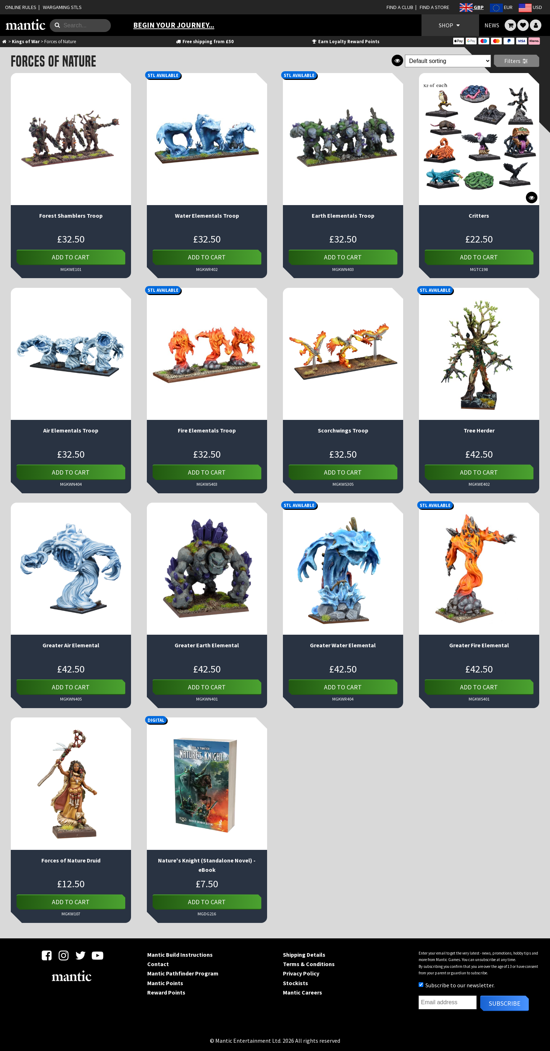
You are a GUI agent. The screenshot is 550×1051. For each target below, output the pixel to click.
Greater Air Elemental (70, 645)
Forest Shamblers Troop (71, 215)
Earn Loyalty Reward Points (345, 41)
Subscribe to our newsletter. (457, 985)
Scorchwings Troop (343, 430)
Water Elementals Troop (207, 215)
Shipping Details (304, 954)
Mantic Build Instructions (180, 954)
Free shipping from (205, 41)
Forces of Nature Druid (70, 860)
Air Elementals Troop (70, 430)
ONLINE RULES (20, 7)
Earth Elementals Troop (343, 215)
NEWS (491, 25)
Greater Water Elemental (343, 645)
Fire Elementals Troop (207, 430)
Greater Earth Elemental (207, 645)
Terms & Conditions (309, 964)
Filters (516, 60)
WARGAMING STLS (62, 7)
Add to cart (71, 257)
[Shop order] (448, 61)
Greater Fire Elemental (479, 645)
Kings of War (26, 41)
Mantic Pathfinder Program (182, 973)
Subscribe (504, 1003)
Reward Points (166, 992)
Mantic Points (165, 983)
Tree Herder (479, 430)
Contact (158, 964)
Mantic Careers (302, 992)
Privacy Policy (301, 973)
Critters (479, 215)
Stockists (295, 983)
